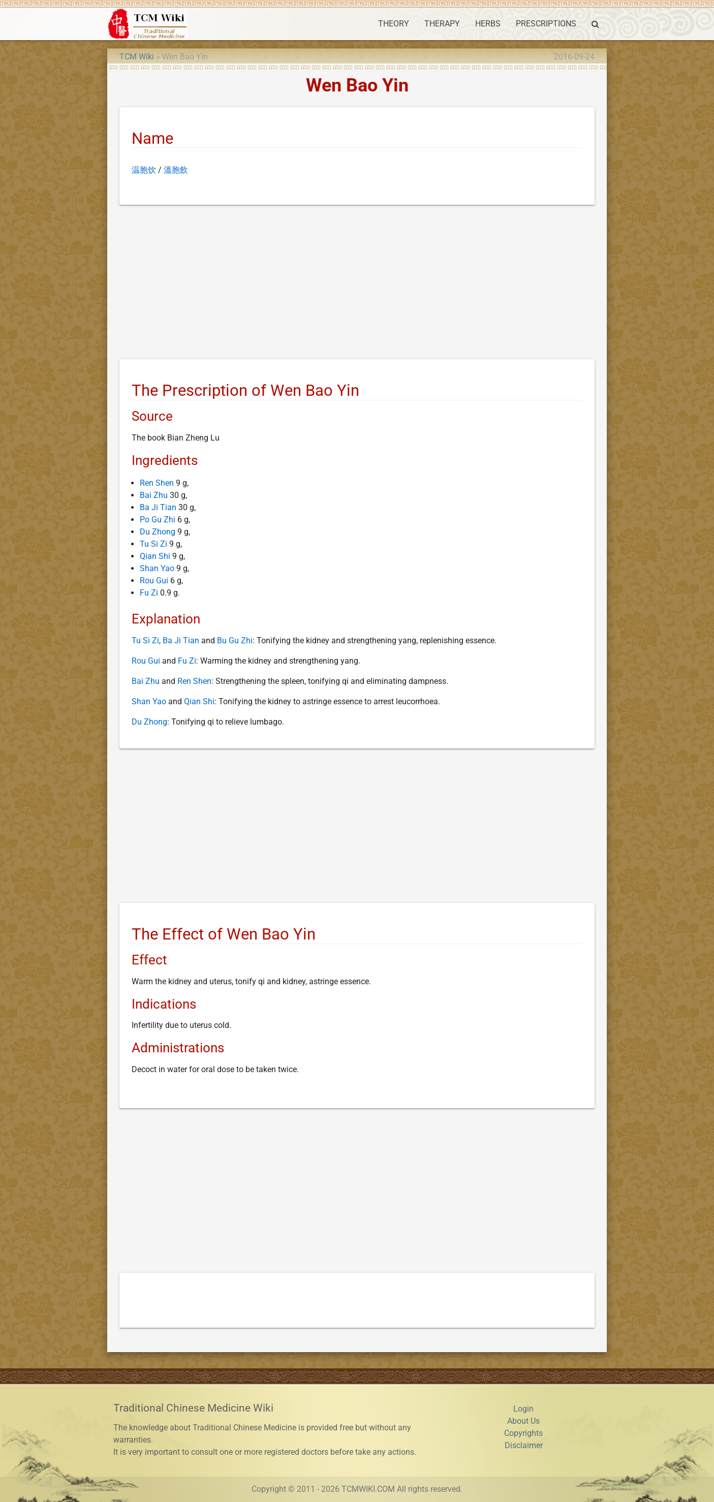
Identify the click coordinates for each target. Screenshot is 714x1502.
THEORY (393, 23)
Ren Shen (157, 483)
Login (523, 1409)
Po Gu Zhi (157, 519)
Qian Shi (155, 556)
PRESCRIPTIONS (546, 23)
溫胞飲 (176, 170)
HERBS (488, 23)
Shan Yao (157, 568)
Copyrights (523, 1433)
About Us (523, 1421)
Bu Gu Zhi (235, 640)
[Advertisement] (357, 284)
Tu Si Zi (153, 544)
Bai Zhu (154, 495)
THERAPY (442, 23)
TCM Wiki (136, 56)
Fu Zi (149, 593)
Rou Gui (154, 580)
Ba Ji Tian (158, 507)
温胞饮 (144, 170)
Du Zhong (157, 532)
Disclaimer (524, 1445)
